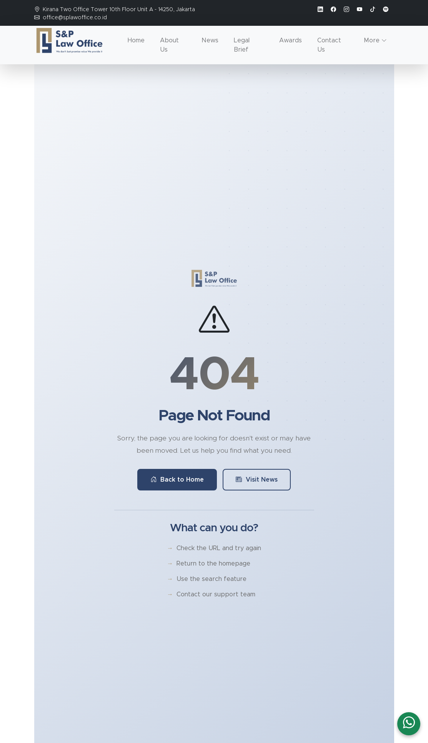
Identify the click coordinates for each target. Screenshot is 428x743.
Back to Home (177, 479)
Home (136, 40)
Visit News (257, 479)
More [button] (372, 40)
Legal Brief (242, 45)
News (210, 40)
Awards (290, 40)
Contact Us (329, 45)
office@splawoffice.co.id (75, 17)
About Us (169, 45)
